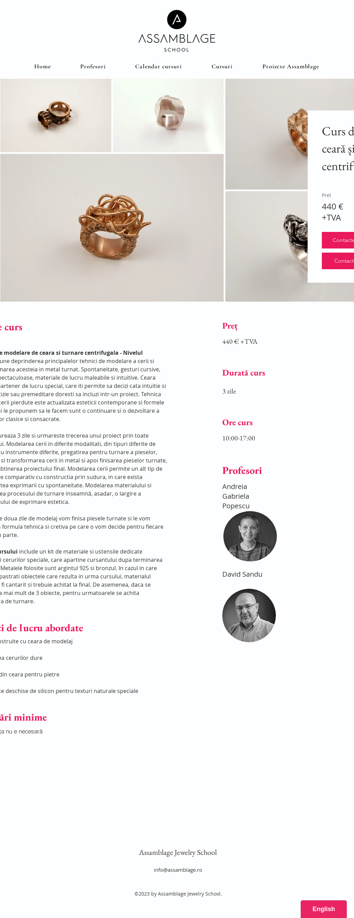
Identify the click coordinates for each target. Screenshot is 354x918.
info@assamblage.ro (178, 869)
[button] (222, 66)
